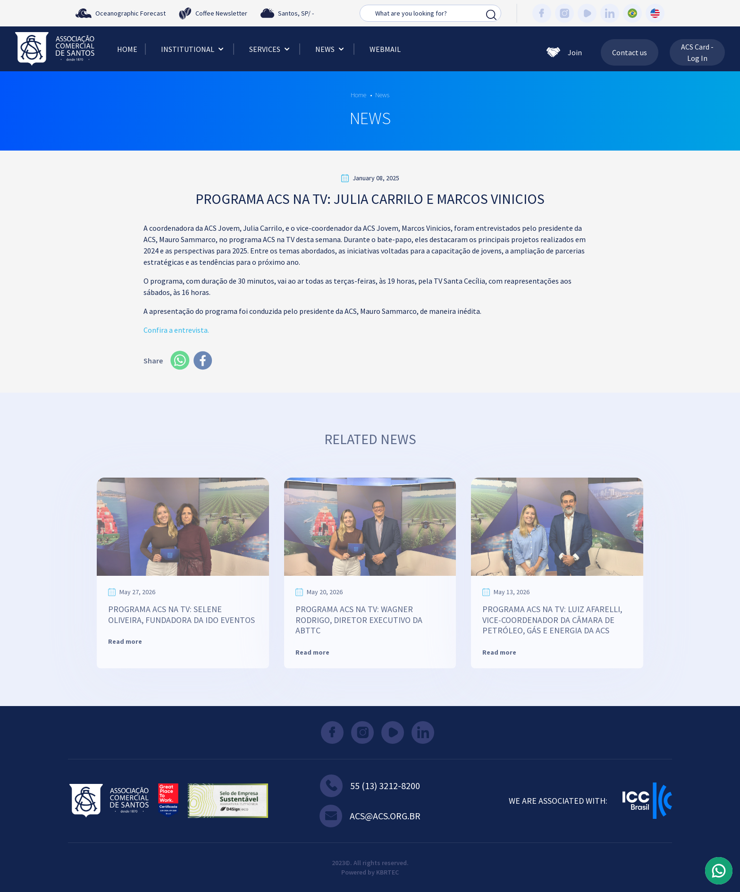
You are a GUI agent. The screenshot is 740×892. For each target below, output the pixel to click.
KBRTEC (387, 872)
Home (127, 49)
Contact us (629, 52)
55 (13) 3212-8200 (370, 785)
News (330, 49)
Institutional (193, 49)
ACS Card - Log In (697, 52)
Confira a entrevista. (176, 330)
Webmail (385, 49)
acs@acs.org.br (370, 816)
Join (564, 52)
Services (270, 49)
